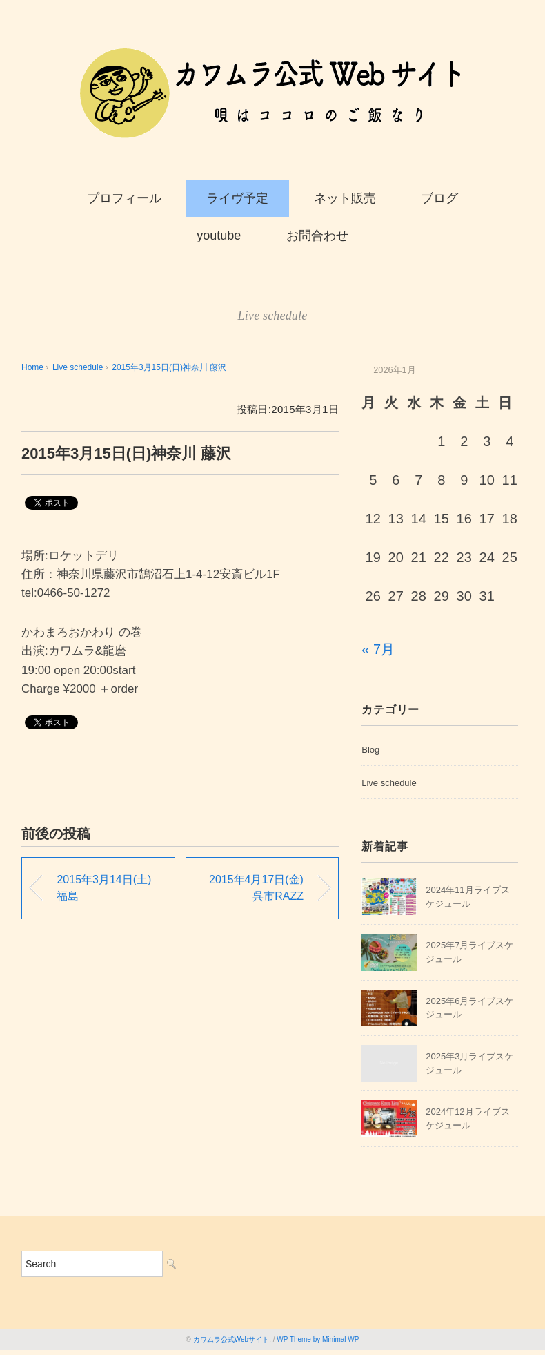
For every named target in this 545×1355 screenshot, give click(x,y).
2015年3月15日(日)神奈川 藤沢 (169, 367)
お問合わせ (317, 235)
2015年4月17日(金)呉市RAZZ (256, 888)
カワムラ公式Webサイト (231, 1339)
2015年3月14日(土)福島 (104, 888)
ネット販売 (345, 198)
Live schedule (273, 316)
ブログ (439, 198)
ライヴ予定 (237, 198)
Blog (370, 749)
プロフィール (124, 198)
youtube (219, 235)
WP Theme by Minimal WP (318, 1339)
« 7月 (378, 649)
